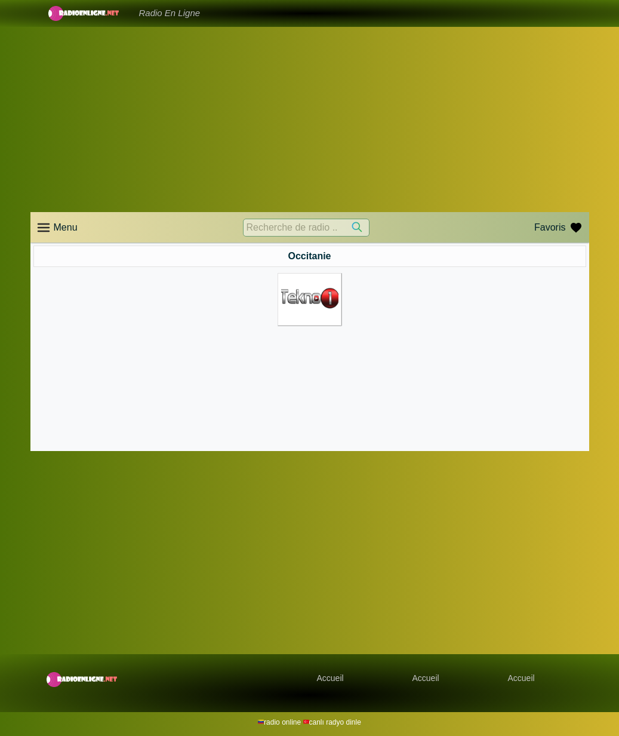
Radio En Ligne (170, 13)
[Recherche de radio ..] (306, 228)
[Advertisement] (309, 119)
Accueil (330, 678)
